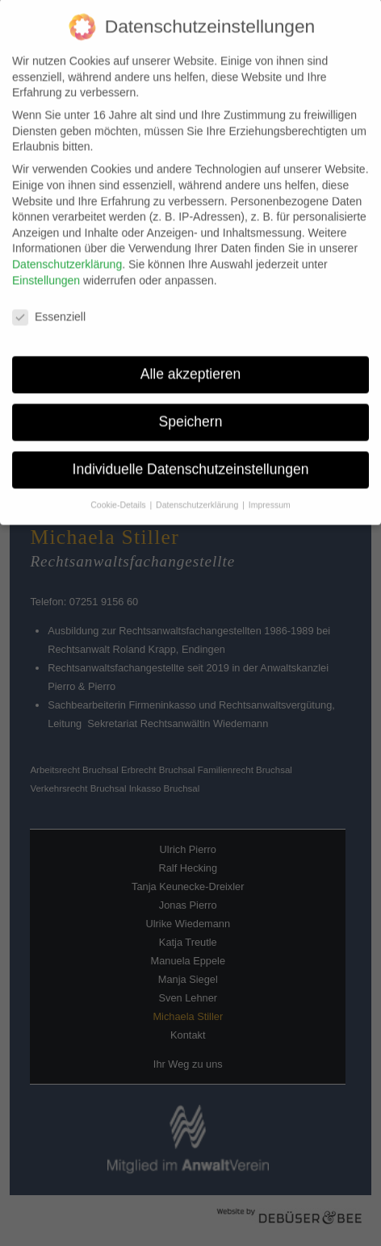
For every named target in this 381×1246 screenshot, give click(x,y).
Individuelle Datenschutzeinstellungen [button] (191, 460)
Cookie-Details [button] (119, 495)
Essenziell (49, 308)
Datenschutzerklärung (67, 255)
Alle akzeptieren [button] (190, 365)
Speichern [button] (191, 412)
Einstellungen (46, 270)
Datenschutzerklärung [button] (198, 495)
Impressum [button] (270, 495)
